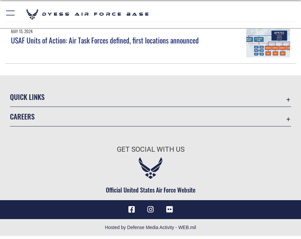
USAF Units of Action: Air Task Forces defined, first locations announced (105, 40)
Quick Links (27, 97)
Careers (22, 116)
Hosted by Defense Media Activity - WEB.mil (150, 227)
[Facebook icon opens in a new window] (132, 209)
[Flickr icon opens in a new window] (169, 209)
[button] (11, 14)
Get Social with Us (151, 149)
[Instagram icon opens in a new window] (151, 209)
